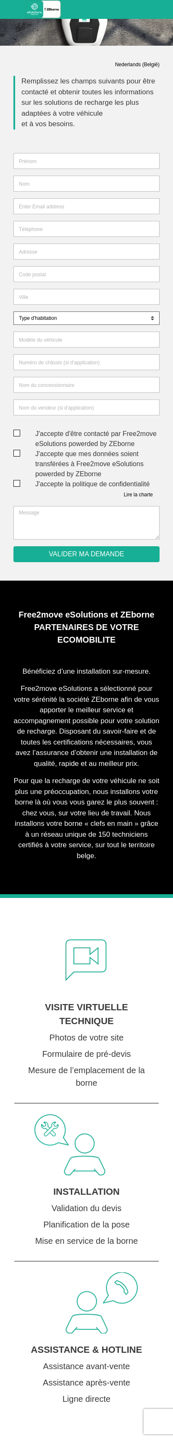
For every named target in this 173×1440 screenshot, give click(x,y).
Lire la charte (138, 495)
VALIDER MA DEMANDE (86, 554)
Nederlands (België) (137, 64)
